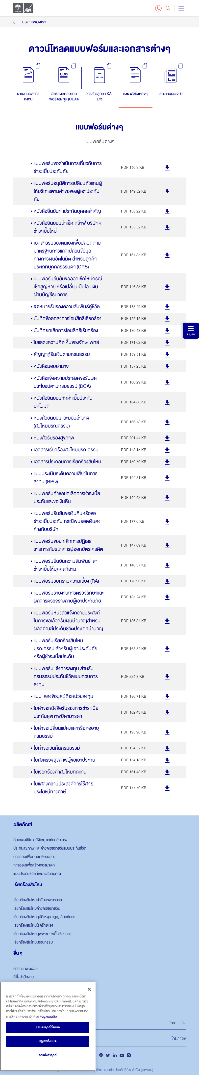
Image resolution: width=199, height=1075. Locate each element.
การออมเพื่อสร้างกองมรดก (34, 865)
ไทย (172, 1023)
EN (183, 1023)
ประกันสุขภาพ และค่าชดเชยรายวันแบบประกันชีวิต (49, 848)
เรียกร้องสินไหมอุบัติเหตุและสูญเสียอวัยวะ (44, 917)
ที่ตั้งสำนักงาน (23, 977)
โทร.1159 (179, 1038)
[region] (48, 1026)
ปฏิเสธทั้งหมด (47, 1041)
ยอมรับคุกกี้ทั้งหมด (48, 1027)
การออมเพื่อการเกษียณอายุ (34, 857)
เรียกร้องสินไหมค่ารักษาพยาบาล (37, 900)
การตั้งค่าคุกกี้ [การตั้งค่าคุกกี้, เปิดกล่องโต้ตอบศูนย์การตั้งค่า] (47, 1055)
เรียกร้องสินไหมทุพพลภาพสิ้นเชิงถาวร (42, 934)
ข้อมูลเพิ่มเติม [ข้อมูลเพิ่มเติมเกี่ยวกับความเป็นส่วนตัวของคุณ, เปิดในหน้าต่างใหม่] (48, 1016)
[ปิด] (89, 989)
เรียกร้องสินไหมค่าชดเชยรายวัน (36, 908)
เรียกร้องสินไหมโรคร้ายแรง (33, 925)
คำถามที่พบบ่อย (25, 968)
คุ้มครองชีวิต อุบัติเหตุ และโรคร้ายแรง (40, 840)
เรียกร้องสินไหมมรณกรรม (33, 942)
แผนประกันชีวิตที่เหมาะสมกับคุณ (37, 873)
